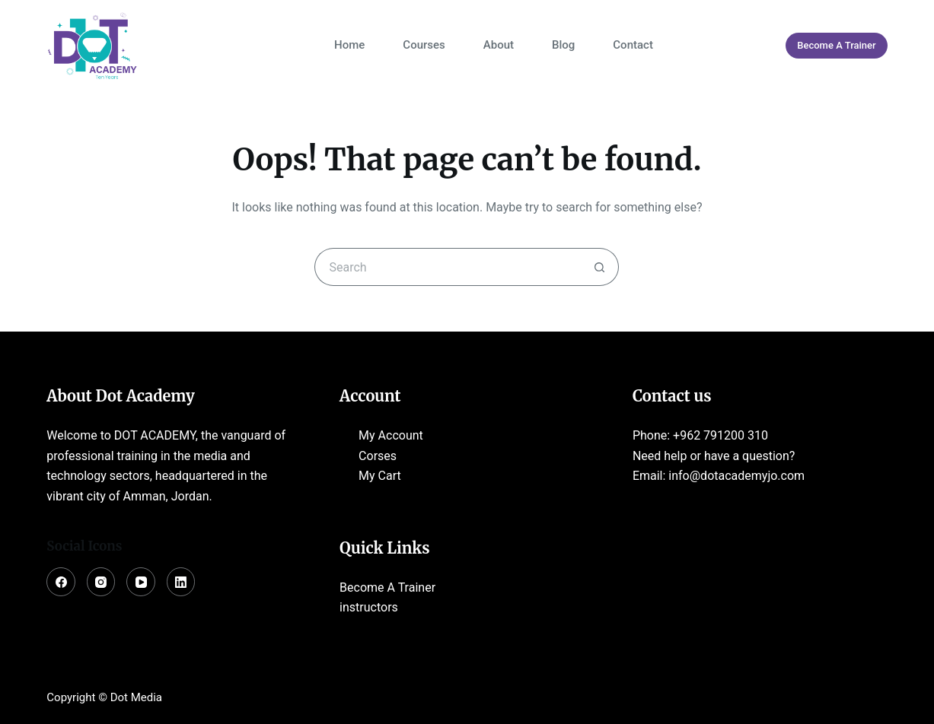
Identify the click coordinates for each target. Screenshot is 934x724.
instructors (368, 607)
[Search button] (600, 267)
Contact (633, 45)
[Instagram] (101, 581)
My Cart (380, 475)
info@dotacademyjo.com (736, 475)
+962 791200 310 (720, 435)
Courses (424, 45)
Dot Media (136, 697)
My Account (391, 435)
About (498, 45)
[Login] (756, 45)
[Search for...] (447, 267)
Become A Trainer (836, 45)
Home (349, 45)
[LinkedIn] (181, 581)
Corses (378, 456)
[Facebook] (60, 581)
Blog (563, 45)
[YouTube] (140, 581)
